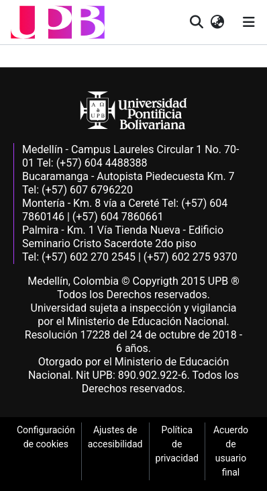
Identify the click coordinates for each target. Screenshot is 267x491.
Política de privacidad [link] (177, 444)
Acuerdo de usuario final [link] (230, 451)
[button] (57, 22)
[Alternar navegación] (249, 22)
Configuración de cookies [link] (46, 437)
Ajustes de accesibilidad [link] (115, 437)
